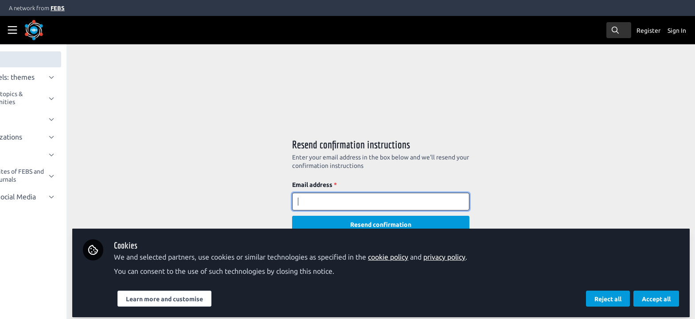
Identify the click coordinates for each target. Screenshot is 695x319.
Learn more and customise (211, 295)
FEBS (58, 8)
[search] (618, 30)
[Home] (46, 30)
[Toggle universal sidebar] (12, 30)
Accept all (656, 295)
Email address (338, 184)
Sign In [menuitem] (677, 30)
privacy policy (491, 253)
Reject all (607, 295)
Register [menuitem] (648, 30)
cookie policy (434, 253)
